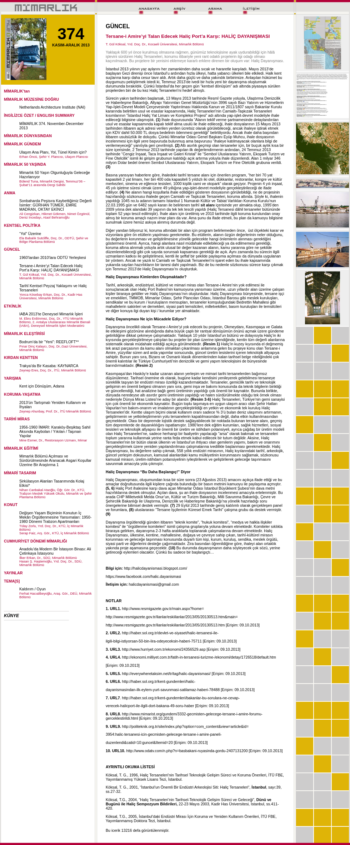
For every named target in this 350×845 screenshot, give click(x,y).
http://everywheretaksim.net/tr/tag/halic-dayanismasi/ (166, 673)
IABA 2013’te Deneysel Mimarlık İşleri (51, 314)
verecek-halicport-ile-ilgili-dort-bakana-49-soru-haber (150, 706)
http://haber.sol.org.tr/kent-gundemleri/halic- (159, 681)
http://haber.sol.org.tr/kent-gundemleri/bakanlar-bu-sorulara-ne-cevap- (181, 698)
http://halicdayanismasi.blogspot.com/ (155, 568)
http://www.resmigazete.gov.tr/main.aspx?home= (163, 608)
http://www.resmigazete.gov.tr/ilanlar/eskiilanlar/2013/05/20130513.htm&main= (172, 617)
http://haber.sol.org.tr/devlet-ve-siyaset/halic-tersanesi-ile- (170, 633)
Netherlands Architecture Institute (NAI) (52, 107)
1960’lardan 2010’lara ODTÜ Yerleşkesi (52, 257)
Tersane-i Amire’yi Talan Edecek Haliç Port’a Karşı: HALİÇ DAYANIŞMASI (50, 268)
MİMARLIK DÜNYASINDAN (28, 136)
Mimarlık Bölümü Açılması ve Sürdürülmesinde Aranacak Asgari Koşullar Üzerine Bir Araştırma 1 (55, 460)
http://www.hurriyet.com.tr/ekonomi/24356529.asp (164, 649)
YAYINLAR (13, 573)
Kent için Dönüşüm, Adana (41, 386)
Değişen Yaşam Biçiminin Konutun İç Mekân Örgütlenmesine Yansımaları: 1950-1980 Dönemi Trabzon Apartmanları (55, 517)
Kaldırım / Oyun (32, 589)
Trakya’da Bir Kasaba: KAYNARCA (48, 366)
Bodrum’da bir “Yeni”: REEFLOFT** (49, 342)
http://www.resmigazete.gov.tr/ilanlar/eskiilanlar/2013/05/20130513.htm (165, 625)
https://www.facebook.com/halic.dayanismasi (143, 576)
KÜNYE (11, 615)
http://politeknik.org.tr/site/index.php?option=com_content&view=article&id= (185, 726)
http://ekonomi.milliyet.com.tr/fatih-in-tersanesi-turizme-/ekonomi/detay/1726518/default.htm (199, 657)
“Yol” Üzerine (30, 233)
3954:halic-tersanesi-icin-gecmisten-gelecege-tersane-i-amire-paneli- (164, 734)
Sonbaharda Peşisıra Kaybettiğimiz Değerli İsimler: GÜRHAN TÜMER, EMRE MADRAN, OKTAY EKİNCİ (55, 205)
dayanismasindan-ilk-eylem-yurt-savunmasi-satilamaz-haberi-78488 (163, 690)
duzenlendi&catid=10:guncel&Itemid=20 (139, 742)
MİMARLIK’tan (17, 91)
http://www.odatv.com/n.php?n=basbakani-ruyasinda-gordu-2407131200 (187, 751)
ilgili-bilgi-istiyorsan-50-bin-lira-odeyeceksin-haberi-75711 (154, 641)
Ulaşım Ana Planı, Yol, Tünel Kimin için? (53, 152)
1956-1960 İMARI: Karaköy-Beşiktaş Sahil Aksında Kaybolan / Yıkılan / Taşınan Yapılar (54, 431)
